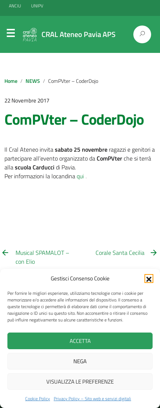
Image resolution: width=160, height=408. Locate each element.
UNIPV (37, 5)
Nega (80, 361)
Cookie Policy (37, 398)
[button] (149, 278)
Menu (10, 35)
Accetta (80, 341)
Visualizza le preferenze (80, 381)
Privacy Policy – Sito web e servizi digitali (92, 398)
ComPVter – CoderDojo (74, 119)
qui (80, 176)
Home (10, 81)
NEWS (33, 81)
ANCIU (15, 5)
